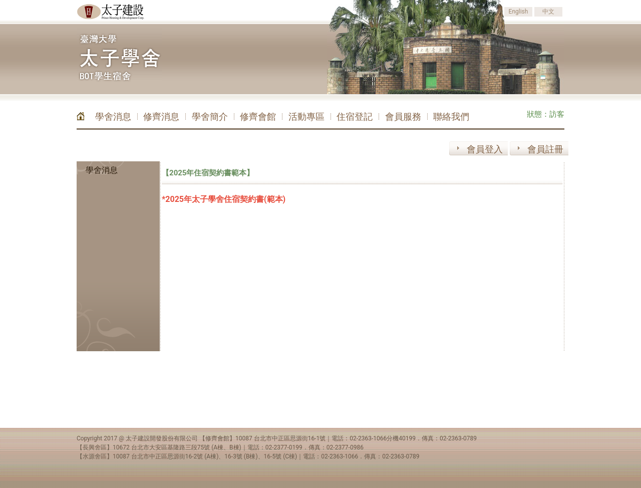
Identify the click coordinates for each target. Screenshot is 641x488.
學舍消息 (113, 116)
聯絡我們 (451, 116)
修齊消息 (161, 116)
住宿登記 (355, 116)
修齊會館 (258, 116)
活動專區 (306, 116)
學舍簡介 (210, 116)
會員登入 (485, 149)
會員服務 (403, 116)
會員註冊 (545, 149)
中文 (548, 11)
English (518, 11)
